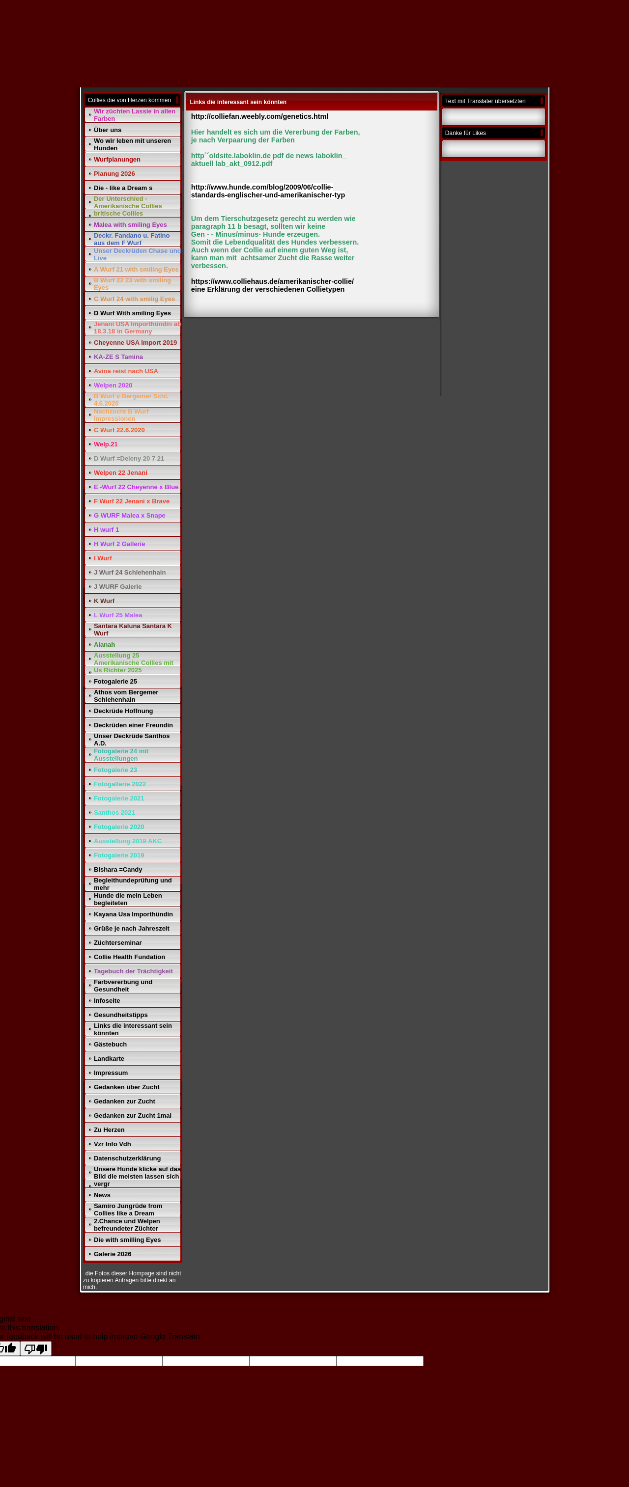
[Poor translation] (36, 1348)
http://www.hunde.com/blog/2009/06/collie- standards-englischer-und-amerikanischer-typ (268, 191)
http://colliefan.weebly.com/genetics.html (261, 116)
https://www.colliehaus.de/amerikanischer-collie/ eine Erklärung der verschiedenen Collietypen (272, 285)
